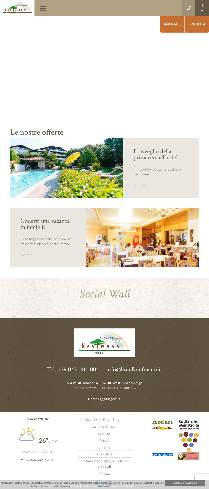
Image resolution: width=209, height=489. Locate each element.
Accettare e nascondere (185, 483)
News (104, 440)
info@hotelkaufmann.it (134, 370)
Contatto (104, 454)
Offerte (104, 447)
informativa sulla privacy (84, 486)
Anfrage (172, 24)
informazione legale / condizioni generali (104, 464)
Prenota (196, 24)
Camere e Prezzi (104, 426)
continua (139, 185)
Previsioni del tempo (37, 460)
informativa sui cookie (122, 486)
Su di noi (104, 433)
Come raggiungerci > (104, 399)
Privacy (104, 473)
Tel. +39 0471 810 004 (73, 370)
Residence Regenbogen (104, 419)
